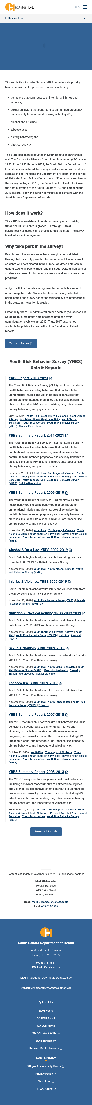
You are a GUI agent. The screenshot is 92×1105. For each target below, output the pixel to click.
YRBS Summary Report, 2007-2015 (36, 714)
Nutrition (64, 635)
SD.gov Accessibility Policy (44, 1066)
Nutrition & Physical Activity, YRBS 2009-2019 (45, 613)
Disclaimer (44, 1081)
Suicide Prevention (30, 426)
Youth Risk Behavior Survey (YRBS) (54, 600)
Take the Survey (19, 343)
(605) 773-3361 (46, 962)
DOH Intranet (44, 1041)
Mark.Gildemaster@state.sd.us (50, 901)
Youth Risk (32, 415)
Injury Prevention (33, 603)
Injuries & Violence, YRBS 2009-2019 (38, 581)
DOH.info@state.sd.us (46, 967)
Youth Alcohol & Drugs (61, 568)
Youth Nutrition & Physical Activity (40, 419)
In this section (45, 18)
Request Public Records (44, 1048)
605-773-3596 (49, 906)
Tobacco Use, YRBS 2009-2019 (33, 683)
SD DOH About (46, 1018)
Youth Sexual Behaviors (62, 666)
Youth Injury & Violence (54, 415)
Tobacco (43, 705)
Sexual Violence (45, 673)
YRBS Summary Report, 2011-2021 (36, 435)
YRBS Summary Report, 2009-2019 (36, 493)
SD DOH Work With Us (46, 1033)
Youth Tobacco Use (33, 422)
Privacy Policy (44, 1073)
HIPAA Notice (44, 1089)
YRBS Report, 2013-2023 (28, 378)
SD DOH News (46, 1026)
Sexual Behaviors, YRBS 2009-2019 (37, 648)
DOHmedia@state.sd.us (57, 977)
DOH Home (46, 1010)
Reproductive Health (56, 670)
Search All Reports (46, 831)
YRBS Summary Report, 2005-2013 (36, 772)
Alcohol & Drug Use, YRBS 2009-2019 (38, 550)
